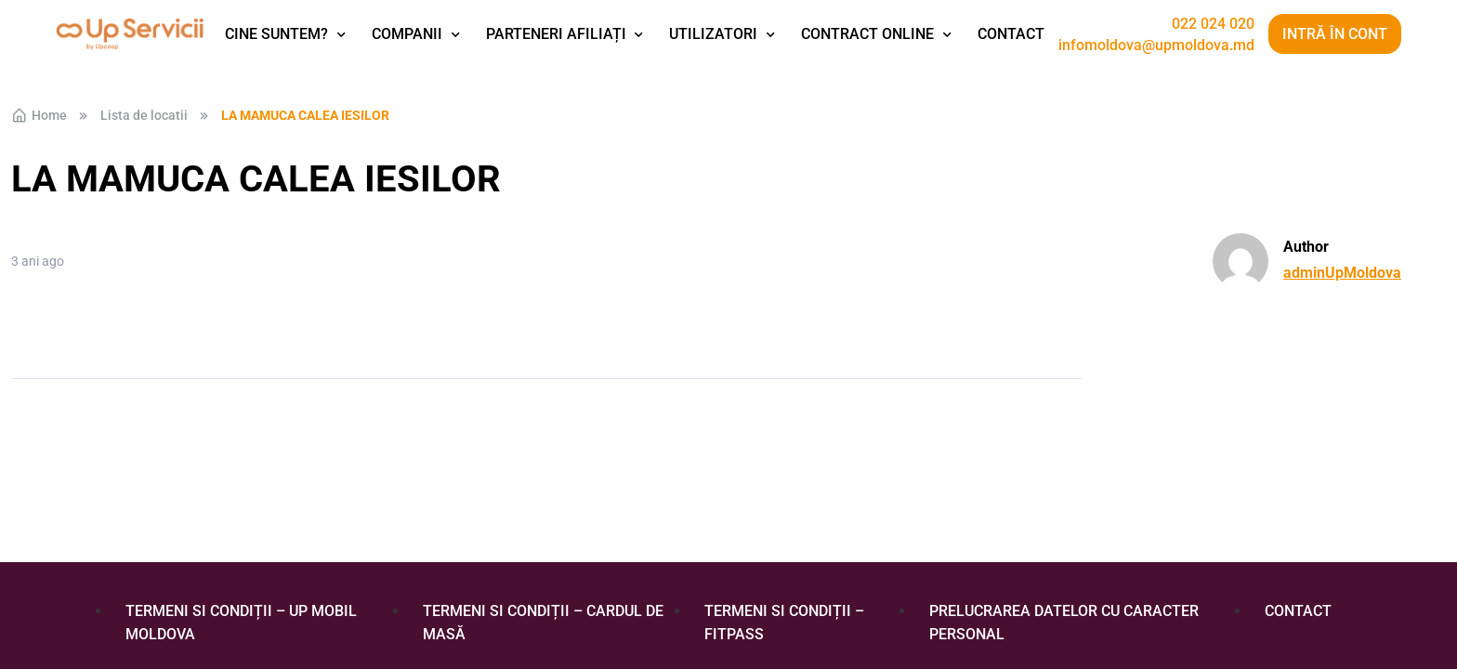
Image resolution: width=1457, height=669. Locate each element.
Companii (407, 34)
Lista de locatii (144, 115)
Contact (1011, 34)
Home (39, 115)
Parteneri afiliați (556, 34)
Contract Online (867, 34)
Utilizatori (713, 34)
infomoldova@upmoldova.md (1156, 45)
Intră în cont (1334, 34)
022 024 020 (1213, 24)
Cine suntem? (276, 34)
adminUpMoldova (1342, 273)
